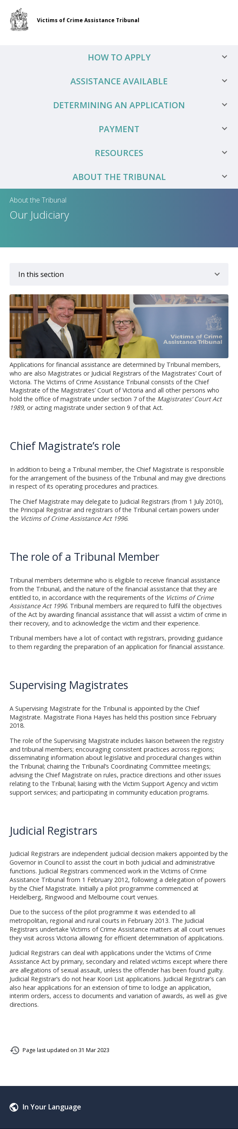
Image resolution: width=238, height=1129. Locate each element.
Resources (164, 152)
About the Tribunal (153, 176)
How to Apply (161, 57)
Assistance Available (152, 81)
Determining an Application (143, 105)
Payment (166, 129)
